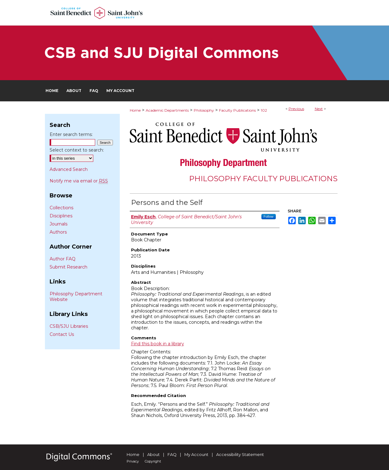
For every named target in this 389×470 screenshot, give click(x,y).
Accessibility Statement (240, 454)
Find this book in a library (157, 343)
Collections (61, 208)
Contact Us (62, 334)
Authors (58, 232)
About (153, 454)
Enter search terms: (71, 134)
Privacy (133, 461)
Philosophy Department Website (76, 296)
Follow (269, 216)
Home (135, 110)
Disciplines (61, 216)
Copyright (153, 461)
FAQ (172, 454)
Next (319, 108)
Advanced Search (69, 169)
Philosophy (204, 110)
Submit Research (68, 267)
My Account (196, 454)
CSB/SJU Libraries (69, 326)
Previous (296, 108)
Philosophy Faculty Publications (263, 178)
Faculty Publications (237, 110)
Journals (58, 224)
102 (264, 110)
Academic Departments (167, 110)
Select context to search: (77, 150)
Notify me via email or (79, 181)
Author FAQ (62, 259)
